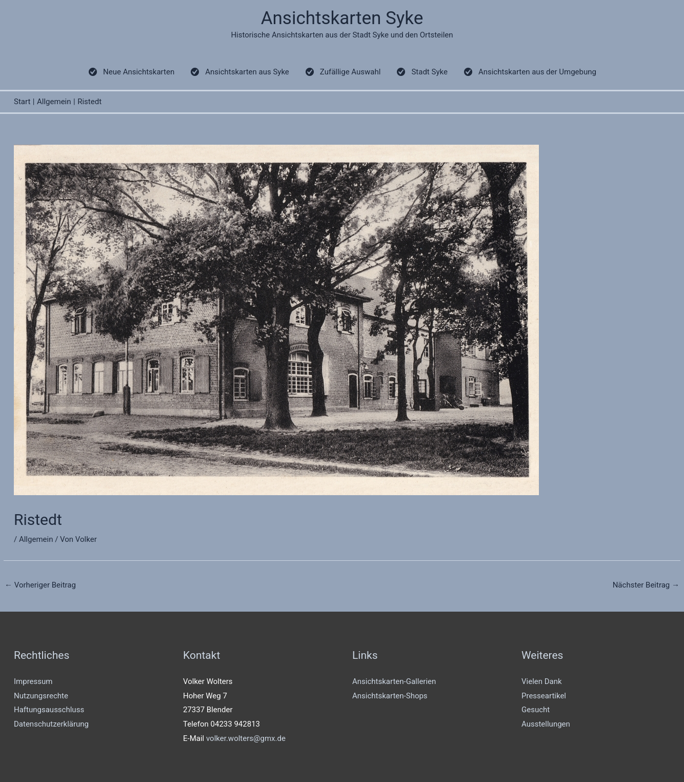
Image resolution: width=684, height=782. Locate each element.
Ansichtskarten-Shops (390, 695)
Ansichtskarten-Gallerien (394, 681)
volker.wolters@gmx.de (246, 738)
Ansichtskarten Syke (342, 18)
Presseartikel (543, 695)
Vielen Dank (541, 681)
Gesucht (535, 709)
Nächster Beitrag (646, 585)
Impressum (33, 681)
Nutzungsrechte (41, 695)
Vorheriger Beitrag (40, 585)
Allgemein (36, 539)
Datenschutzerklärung (51, 724)
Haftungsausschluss (49, 709)
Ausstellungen (545, 724)
